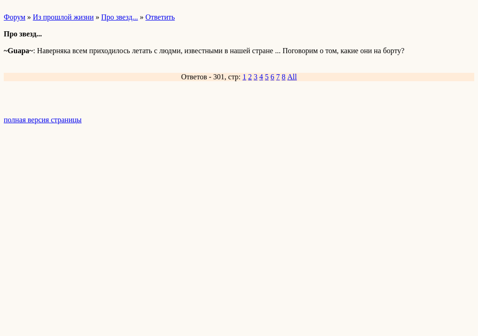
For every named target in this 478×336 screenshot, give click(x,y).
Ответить (160, 17)
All (292, 77)
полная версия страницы (43, 120)
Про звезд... (119, 17)
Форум (14, 17)
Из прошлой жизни (63, 17)
